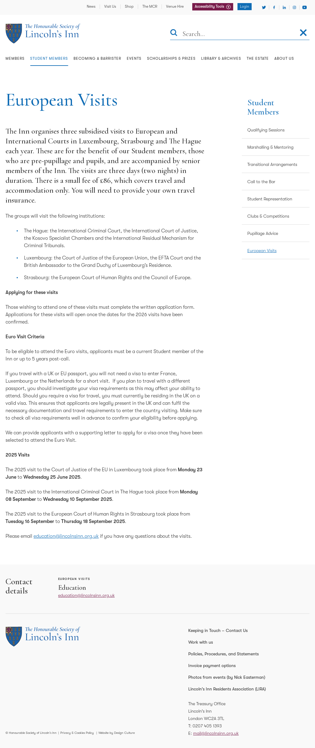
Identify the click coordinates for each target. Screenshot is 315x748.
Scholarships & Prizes (171, 58)
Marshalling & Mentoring (270, 147)
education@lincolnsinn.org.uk (66, 536)
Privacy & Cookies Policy (77, 732)
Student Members (49, 58)
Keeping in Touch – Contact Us (218, 630)
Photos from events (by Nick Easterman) (226, 677)
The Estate (258, 58)
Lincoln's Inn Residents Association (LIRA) (227, 688)
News (91, 6)
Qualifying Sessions (266, 129)
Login (244, 6)
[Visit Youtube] (304, 7)
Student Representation (269, 198)
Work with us (200, 642)
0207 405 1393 (207, 725)
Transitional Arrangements (272, 164)
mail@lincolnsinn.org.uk (216, 733)
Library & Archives (221, 58)
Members (15, 58)
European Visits (262, 250)
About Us (284, 58)
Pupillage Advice (262, 233)
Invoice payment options (212, 665)
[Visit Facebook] (274, 7)
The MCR (149, 6)
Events (134, 58)
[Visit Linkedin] (284, 7)
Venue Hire (175, 6)
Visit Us (110, 6)
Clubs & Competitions (268, 216)
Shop (129, 6)
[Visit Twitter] (264, 7)
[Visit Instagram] (294, 7)
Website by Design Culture (116, 732)
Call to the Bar (261, 181)
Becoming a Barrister (97, 58)
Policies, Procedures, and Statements (223, 653)
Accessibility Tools (210, 6)
